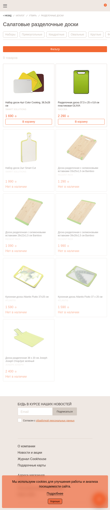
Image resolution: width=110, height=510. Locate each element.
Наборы (10, 34)
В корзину (28, 121)
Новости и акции (30, 452)
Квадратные (56, 34)
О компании (26, 446)
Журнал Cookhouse (32, 459)
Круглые (95, 34)
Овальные (77, 34)
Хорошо (55, 501)
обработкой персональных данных (55, 420)
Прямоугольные (32, 34)
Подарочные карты (32, 465)
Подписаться (65, 411)
